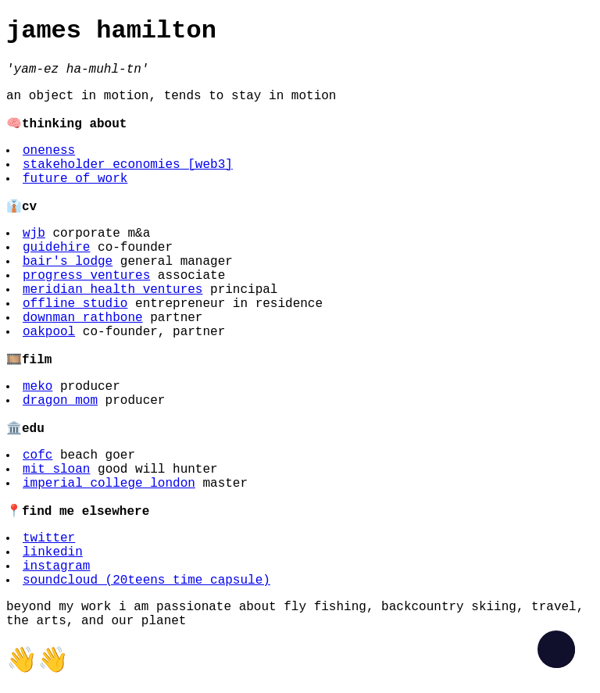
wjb (34, 234)
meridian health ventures (112, 290)
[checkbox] (556, 649)
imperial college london (109, 484)
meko (37, 387)
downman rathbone (83, 318)
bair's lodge (67, 262)
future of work (75, 179)
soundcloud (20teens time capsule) (146, 580)
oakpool (49, 332)
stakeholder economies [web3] (128, 165)
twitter (49, 538)
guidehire (56, 248)
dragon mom (60, 401)
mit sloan (56, 470)
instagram (56, 566)
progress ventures (86, 276)
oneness (49, 151)
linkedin (53, 552)
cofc (37, 455)
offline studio (75, 304)
